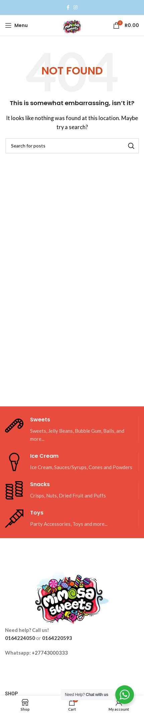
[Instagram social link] (75, 7)
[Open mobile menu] (16, 25)
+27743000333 (50, 653)
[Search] (72, 145)
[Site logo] (72, 25)
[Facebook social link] (67, 7)
